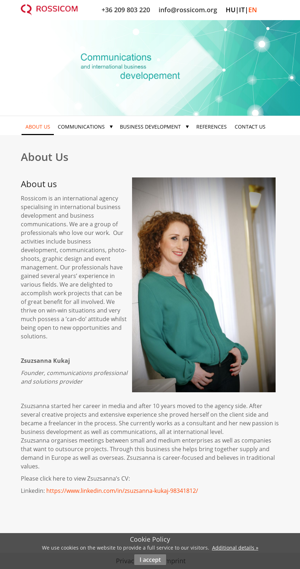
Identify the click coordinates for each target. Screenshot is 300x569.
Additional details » (235, 547)
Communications (85, 126)
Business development (154, 126)
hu (230, 9)
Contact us (250, 126)
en (252, 9)
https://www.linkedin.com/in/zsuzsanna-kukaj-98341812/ (122, 491)
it (242, 9)
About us (37, 126)
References (211, 126)
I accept (150, 560)
